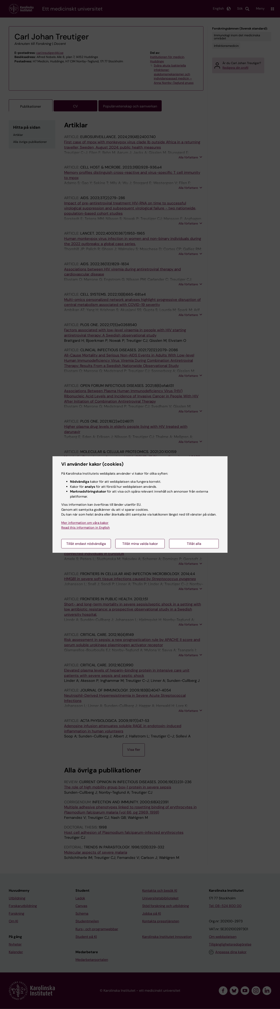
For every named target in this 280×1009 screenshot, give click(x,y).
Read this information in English (85, 527)
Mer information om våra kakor (84, 523)
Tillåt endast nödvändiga (86, 543)
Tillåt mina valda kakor (140, 543)
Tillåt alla (194, 543)
